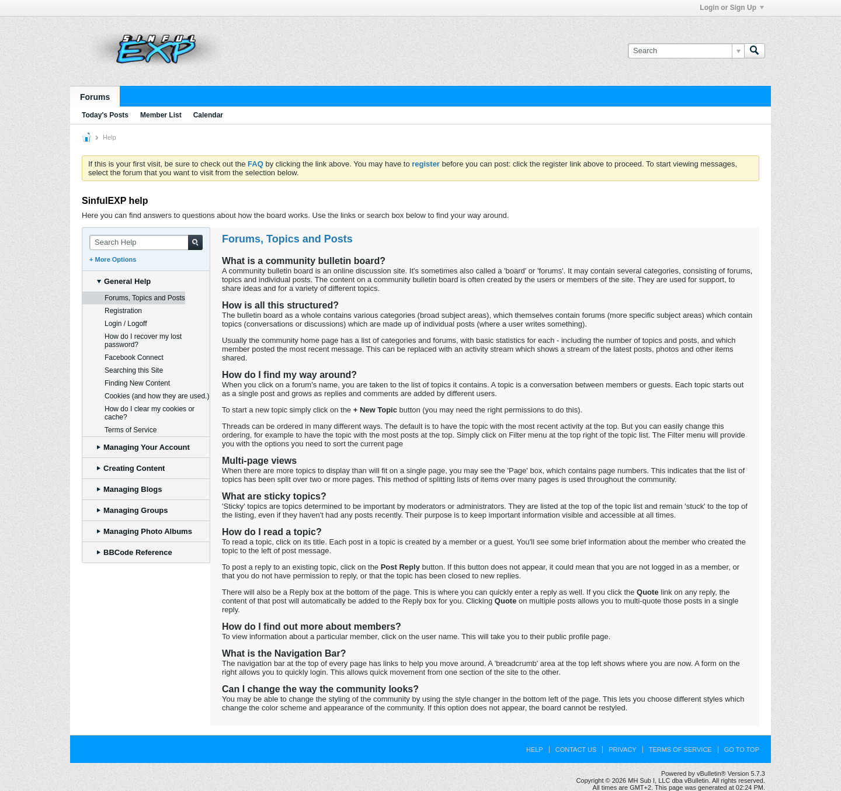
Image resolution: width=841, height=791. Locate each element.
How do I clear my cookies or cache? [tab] (149, 413)
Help (534, 749)
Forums (95, 97)
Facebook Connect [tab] (134, 357)
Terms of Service (680, 749)
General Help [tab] (124, 281)
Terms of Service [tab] (131, 430)
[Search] (686, 50)
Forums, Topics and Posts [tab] (145, 298)
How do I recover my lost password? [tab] (143, 340)
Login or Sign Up (732, 8)
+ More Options (112, 259)
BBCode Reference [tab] (134, 552)
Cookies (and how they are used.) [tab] (157, 396)
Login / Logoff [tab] (126, 324)
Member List (161, 115)
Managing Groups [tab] (132, 510)
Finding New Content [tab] (137, 383)
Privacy (622, 749)
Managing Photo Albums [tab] (144, 531)
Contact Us (576, 749)
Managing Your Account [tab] (143, 447)
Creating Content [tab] (131, 468)
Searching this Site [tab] (134, 370)
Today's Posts (105, 115)
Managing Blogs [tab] (129, 489)
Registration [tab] (123, 311)
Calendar (208, 115)
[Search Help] (146, 242)
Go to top (741, 749)
